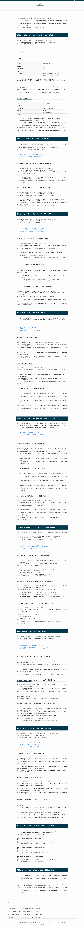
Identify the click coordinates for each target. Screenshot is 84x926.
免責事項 (30, 922)
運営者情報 (26, 922)
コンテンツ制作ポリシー (42, 922)
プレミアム (22, 49)
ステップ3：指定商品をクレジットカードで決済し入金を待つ (33, 231)
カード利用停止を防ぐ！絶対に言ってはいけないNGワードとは (33, 548)
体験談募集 (64, 922)
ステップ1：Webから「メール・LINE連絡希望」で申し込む (32, 228)
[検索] (76, 0)
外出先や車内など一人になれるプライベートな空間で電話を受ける (34, 647)
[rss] (74, 0)
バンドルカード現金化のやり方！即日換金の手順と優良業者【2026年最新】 (25, 911)
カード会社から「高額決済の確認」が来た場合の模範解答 (32, 545)
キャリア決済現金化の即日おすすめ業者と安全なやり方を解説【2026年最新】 (25, 914)
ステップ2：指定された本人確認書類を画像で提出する (31, 229)
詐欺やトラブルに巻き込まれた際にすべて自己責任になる (32, 746)
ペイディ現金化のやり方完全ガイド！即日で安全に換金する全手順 (23, 905)
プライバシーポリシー (51, 922)
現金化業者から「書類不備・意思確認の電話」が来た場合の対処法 (34, 546)
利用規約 (34, 922)
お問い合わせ (58, 922)
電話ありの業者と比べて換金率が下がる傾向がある (30, 432)
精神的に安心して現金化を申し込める (28, 327)
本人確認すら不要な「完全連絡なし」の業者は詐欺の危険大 (32, 154)
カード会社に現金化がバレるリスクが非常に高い (30, 742)
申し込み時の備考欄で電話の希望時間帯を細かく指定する (32, 645)
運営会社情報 (20, 922)
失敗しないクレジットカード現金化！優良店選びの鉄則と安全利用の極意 (24, 917)
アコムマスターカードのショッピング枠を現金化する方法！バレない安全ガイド (26, 908)
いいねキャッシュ (23, 51)
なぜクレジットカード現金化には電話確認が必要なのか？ (32, 156)
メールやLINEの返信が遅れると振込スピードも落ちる (31, 434)
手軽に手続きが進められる (25, 328)
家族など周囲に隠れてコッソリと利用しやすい (30, 330)
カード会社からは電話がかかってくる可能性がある (30, 435)
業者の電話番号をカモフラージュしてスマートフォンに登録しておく (34, 648)
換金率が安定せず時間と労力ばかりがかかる (29, 744)
